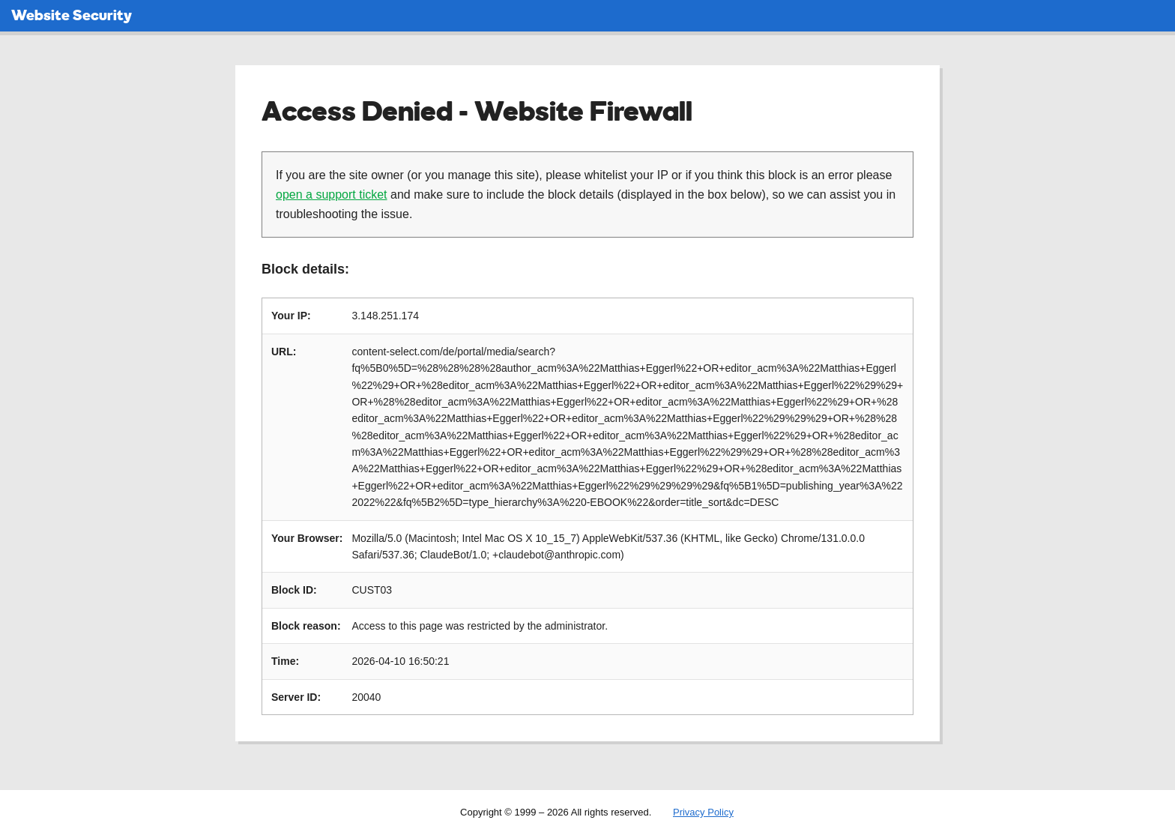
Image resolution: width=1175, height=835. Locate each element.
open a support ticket (331, 194)
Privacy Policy (703, 812)
